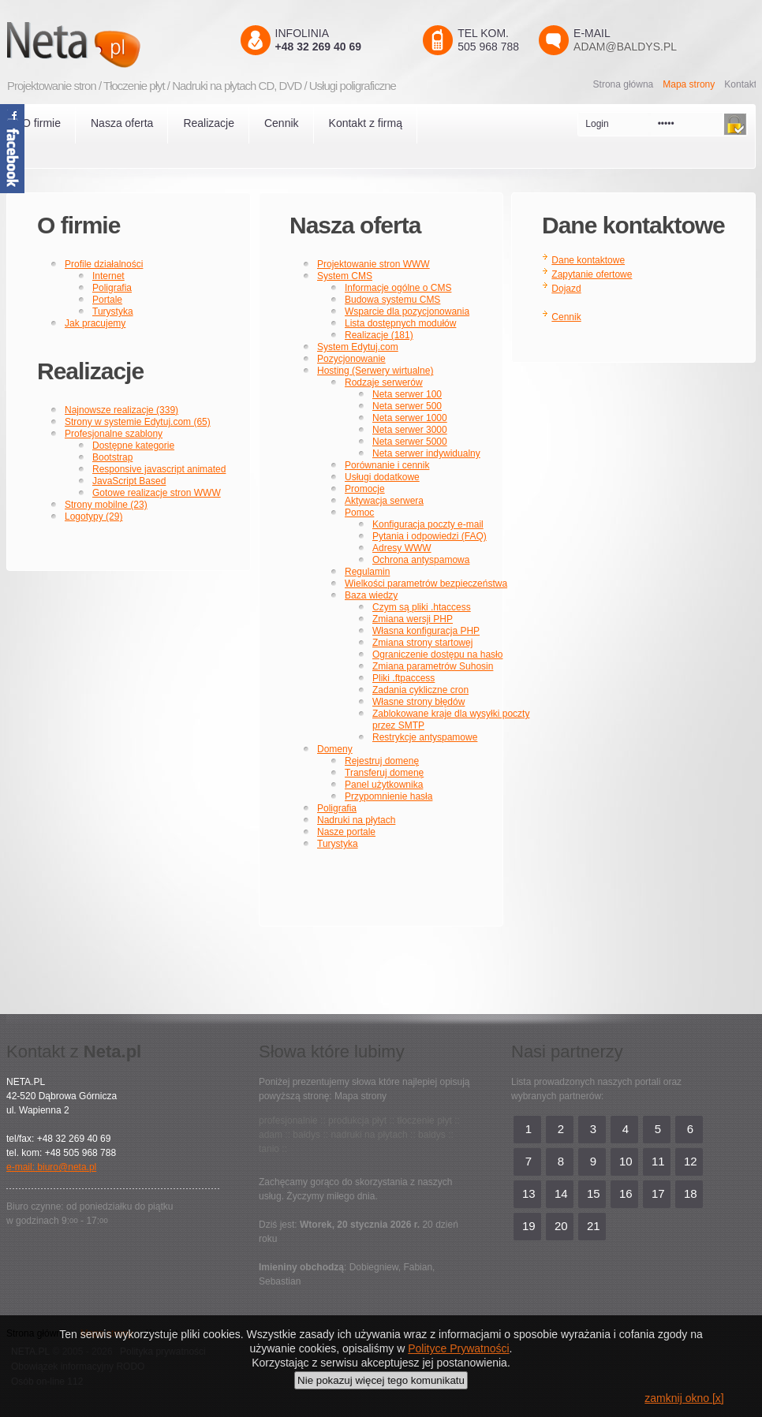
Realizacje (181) (379, 335)
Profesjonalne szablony (113, 433)
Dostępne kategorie (133, 445)
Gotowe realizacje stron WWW (156, 492)
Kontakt (740, 84)
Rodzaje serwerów (384, 382)
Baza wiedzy (371, 595)
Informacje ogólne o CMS (398, 287)
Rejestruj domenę (382, 760)
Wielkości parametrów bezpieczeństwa (426, 583)
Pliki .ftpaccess (403, 678)
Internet (108, 276)
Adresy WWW (401, 548)
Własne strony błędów (418, 701)
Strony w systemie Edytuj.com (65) (138, 421)
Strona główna (623, 84)
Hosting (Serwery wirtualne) (375, 370)
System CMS (344, 276)
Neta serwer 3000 (409, 429)
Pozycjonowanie (351, 358)
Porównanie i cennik (387, 465)
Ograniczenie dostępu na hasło (437, 654)
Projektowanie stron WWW (373, 264)
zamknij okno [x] (683, 1398)
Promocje (365, 488)
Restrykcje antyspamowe (424, 737)
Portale (107, 299)
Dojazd (566, 288)
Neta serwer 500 (407, 406)
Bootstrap (112, 457)
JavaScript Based (129, 481)
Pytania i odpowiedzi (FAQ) (429, 536)
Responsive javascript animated (159, 469)
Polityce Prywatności (458, 1348)
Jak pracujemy (95, 323)
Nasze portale (346, 831)
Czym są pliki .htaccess (421, 607)
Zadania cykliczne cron (420, 689)
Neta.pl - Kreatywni (96, 44)
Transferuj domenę (384, 772)
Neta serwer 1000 (409, 417)
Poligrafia (112, 287)
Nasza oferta (122, 123)
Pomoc (359, 512)
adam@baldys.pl (625, 46)
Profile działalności (104, 264)
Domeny (335, 749)
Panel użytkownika (384, 784)
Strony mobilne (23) (106, 504)
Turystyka (112, 311)
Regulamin (367, 571)
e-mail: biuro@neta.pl (51, 1167)
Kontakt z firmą (365, 123)
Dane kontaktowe (588, 260)
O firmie (41, 123)
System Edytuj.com (357, 346)
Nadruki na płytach (356, 820)
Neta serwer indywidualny (426, 453)
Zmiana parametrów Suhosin (432, 666)
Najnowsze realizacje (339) (121, 410)
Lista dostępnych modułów (400, 323)
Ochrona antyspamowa (420, 559)
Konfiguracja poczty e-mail (428, 524)
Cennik (281, 123)
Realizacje (208, 123)
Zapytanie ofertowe (591, 274)
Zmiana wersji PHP (412, 619)
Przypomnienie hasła (388, 796)
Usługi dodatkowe (382, 477)
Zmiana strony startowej (422, 642)
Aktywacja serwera (384, 500)
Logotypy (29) (93, 516)
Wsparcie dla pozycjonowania (407, 311)
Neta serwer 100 (407, 394)
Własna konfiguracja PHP (426, 630)
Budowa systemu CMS (392, 299)
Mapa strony (689, 84)
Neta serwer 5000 (409, 441)
